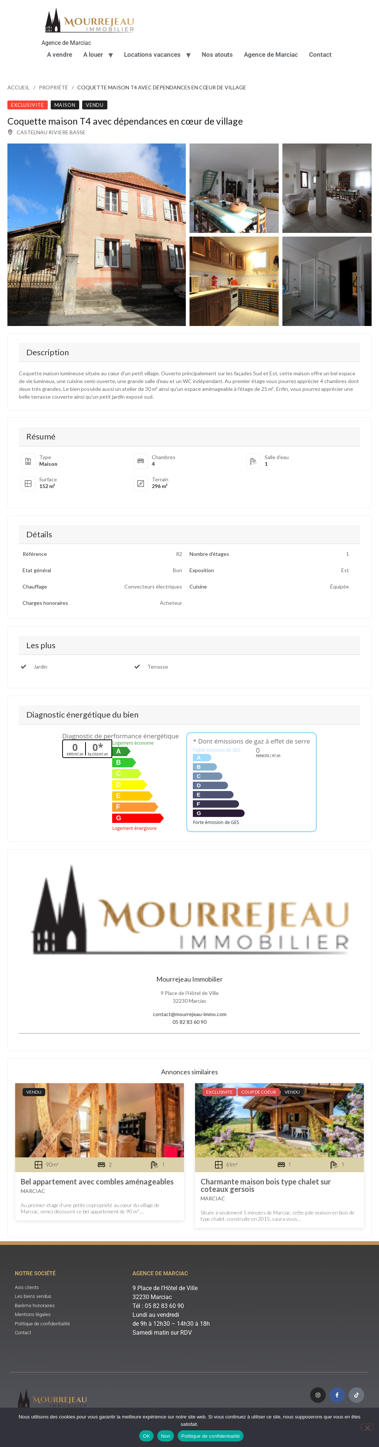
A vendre (59, 54)
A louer (93, 54)
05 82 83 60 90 (189, 1022)
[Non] (367, 1427)
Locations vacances (152, 54)
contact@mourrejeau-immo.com (190, 1014)
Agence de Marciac (271, 54)
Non (165, 1436)
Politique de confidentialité (210, 1436)
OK (146, 1436)
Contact (320, 54)
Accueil (18, 87)
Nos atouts (217, 54)
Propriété (53, 87)
